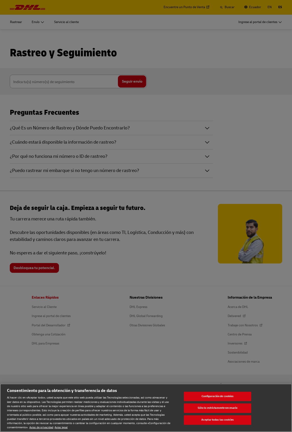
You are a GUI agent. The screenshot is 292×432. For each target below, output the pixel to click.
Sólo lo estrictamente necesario (218, 408)
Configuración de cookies (218, 396)
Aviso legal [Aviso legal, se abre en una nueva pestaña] (61, 427)
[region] (146, 408)
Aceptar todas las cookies (217, 420)
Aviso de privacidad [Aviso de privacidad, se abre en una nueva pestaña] (41, 427)
